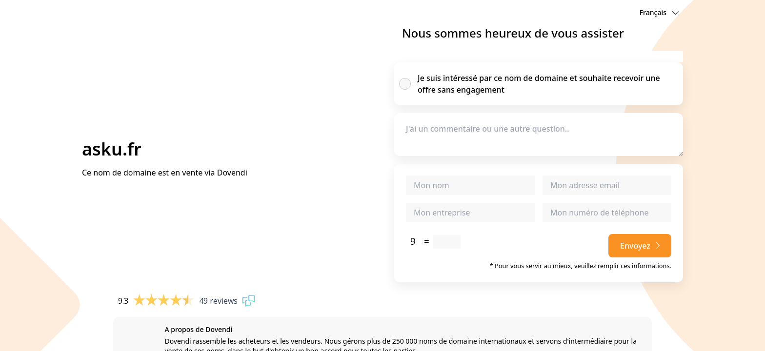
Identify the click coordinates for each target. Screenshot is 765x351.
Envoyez (640, 245)
